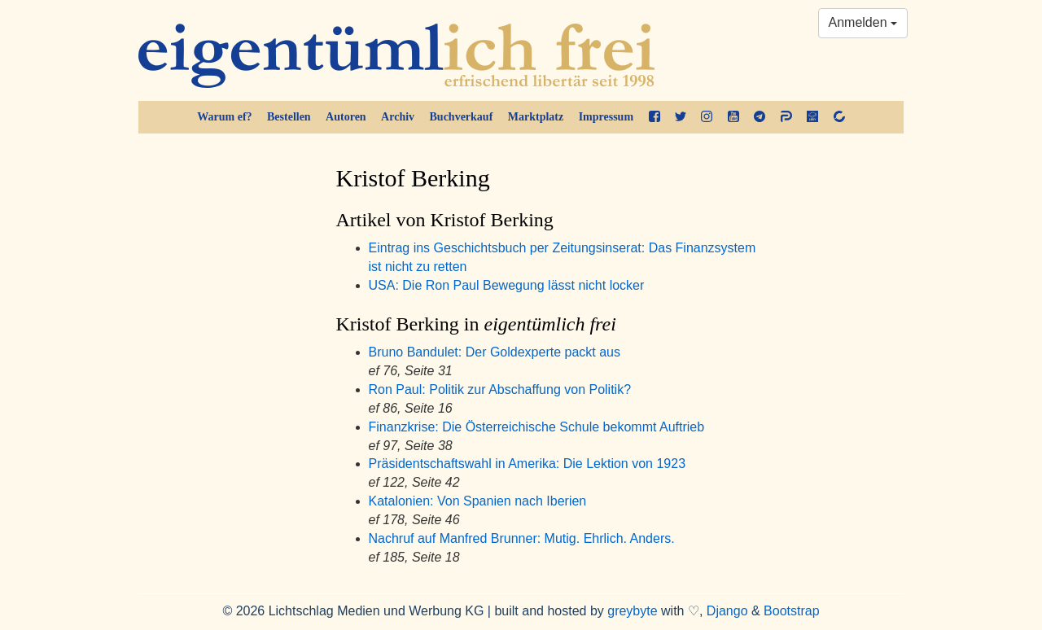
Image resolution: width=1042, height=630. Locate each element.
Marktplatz (535, 117)
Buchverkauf (461, 117)
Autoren (346, 117)
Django (727, 611)
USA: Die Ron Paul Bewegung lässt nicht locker (507, 285)
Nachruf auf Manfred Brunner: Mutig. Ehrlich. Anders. (522, 538)
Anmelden (863, 22)
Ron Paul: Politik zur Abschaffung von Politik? (500, 389)
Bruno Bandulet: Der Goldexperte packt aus (495, 352)
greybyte (632, 611)
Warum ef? (224, 117)
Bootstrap (791, 611)
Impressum (606, 117)
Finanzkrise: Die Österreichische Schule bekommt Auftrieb (537, 427)
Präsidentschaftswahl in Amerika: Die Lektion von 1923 (527, 463)
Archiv (397, 117)
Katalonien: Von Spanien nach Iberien (478, 501)
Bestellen (289, 117)
